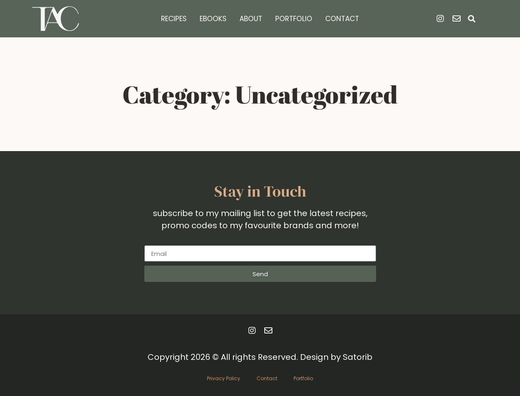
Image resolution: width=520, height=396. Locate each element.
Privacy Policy (223, 378)
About (250, 19)
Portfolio (293, 19)
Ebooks (213, 19)
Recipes (174, 19)
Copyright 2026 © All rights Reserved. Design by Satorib (260, 357)
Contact (342, 19)
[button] (471, 19)
